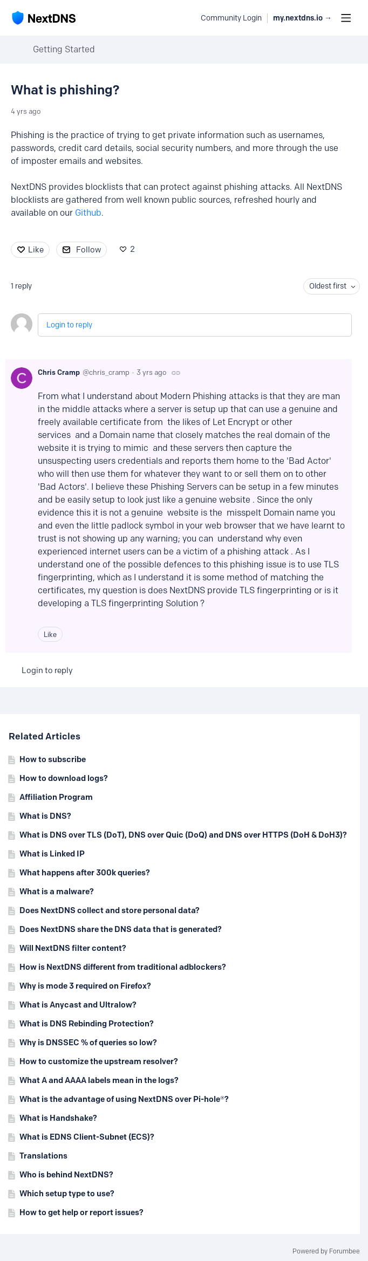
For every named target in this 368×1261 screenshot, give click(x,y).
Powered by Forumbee (326, 1251)
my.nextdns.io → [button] (302, 18)
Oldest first (327, 286)
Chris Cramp (59, 372)
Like (36, 250)
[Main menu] (346, 18)
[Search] (186, 18)
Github (88, 213)
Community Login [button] (231, 18)
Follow (88, 250)
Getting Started (64, 49)
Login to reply (69, 325)
